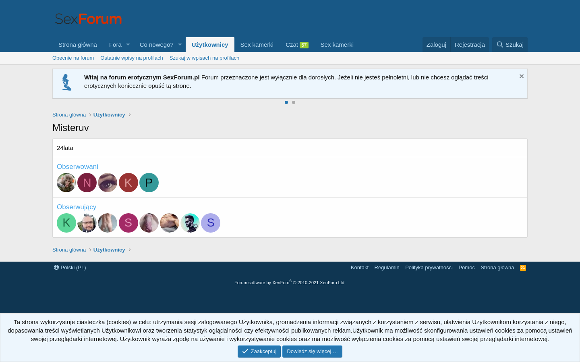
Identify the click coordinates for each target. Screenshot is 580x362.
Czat (297, 44)
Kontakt (360, 267)
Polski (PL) (70, 267)
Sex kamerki (257, 44)
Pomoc (466, 267)
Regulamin (387, 267)
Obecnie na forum (73, 58)
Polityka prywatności (429, 267)
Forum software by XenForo (290, 282)
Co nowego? (157, 44)
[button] (128, 44)
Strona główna (77, 44)
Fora (115, 44)
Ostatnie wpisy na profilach (131, 58)
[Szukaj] (510, 44)
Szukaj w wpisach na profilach (204, 58)
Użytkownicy (210, 44)
